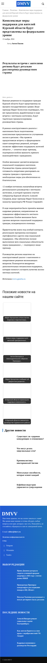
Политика (13, 10)
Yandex (8, 555)
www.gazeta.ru (18, 278)
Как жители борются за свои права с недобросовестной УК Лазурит (29, 633)
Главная (5, 10)
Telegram (9, 546)
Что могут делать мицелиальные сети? (26, 449)
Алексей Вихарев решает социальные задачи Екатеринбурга (27, 621)
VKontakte (10, 550)
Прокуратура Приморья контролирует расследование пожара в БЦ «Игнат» (28, 587)
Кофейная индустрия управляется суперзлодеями (29, 486)
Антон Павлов (17, 44)
